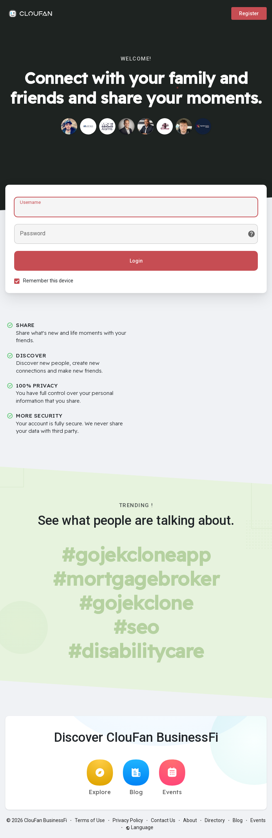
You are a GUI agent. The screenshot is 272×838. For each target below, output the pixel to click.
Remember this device (48, 280)
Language (139, 827)
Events (172, 777)
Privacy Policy (128, 820)
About (190, 820)
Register (249, 13)
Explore (100, 777)
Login (136, 261)
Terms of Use (90, 820)
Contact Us (163, 820)
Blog (136, 777)
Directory (215, 820)
